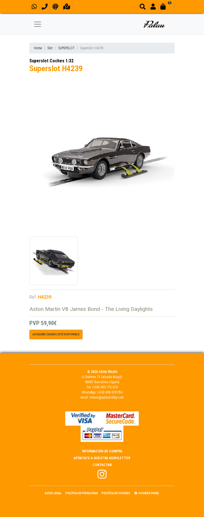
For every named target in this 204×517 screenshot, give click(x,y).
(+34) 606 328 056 (110, 392)
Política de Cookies (116, 493)
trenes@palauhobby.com (107, 397)
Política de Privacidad (82, 493)
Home (38, 48)
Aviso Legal (53, 493)
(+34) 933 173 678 (105, 387)
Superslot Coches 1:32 (51, 60)
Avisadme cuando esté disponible (55, 334)
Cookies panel (146, 493)
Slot (50, 48)
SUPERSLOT (66, 48)
